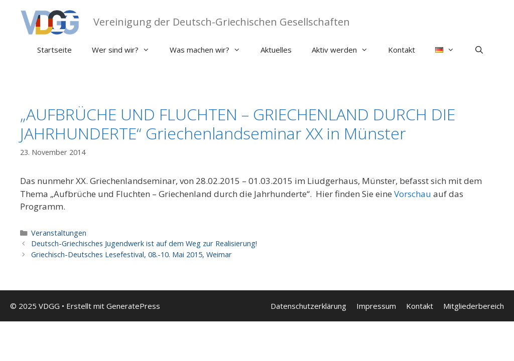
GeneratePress (133, 306)
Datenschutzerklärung (308, 306)
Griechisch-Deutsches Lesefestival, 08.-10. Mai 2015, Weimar (131, 254)
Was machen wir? (210, 50)
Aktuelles (276, 50)
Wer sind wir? (126, 50)
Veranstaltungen (58, 233)
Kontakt (401, 50)
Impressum (376, 306)
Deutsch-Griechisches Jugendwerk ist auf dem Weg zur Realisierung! (144, 243)
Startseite (54, 50)
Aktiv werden (345, 50)
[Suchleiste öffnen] (479, 50)
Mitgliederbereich (473, 306)
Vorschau (412, 194)
